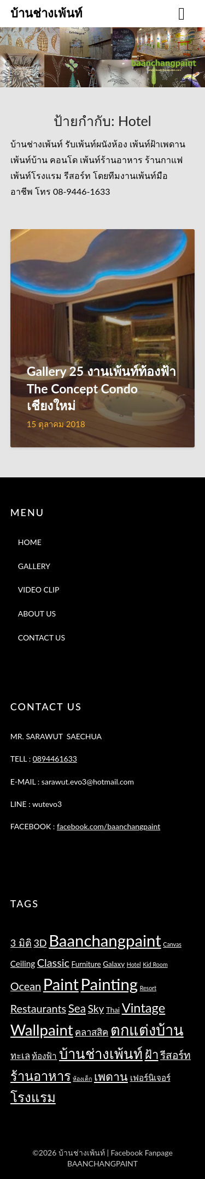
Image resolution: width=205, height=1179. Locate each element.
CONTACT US (41, 637)
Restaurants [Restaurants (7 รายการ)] (38, 1008)
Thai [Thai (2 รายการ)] (113, 1010)
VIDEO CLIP (39, 589)
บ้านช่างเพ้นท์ (46, 12)
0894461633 (55, 758)
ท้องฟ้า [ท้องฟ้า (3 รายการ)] (44, 1056)
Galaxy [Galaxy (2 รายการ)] (114, 964)
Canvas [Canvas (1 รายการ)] (172, 944)
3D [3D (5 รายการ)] (39, 943)
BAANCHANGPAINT (102, 1163)
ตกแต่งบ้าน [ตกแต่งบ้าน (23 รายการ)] (147, 1030)
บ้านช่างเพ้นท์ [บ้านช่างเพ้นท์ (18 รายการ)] (101, 1053)
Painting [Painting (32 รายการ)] (109, 984)
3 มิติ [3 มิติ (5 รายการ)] (21, 943)
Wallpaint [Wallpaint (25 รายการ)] (41, 1030)
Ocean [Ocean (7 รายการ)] (25, 985)
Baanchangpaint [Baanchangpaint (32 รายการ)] (105, 940)
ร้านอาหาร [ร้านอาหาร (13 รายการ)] (40, 1076)
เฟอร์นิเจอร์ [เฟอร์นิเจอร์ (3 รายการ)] (150, 1077)
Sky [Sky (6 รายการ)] (96, 1008)
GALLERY (34, 566)
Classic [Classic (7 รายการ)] (53, 962)
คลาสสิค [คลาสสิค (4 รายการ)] (91, 1032)
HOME (30, 542)
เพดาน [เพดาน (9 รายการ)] (111, 1076)
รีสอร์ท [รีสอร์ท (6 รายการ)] (175, 1055)
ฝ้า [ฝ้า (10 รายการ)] (152, 1054)
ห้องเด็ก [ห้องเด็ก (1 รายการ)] (82, 1078)
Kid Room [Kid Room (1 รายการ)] (155, 964)
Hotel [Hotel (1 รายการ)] (134, 964)
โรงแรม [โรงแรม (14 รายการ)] (33, 1097)
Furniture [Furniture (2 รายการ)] (86, 964)
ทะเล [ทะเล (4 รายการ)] (20, 1055)
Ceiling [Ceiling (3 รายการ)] (22, 963)
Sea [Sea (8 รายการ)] (77, 1008)
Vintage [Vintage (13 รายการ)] (144, 1007)
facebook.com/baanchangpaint (108, 826)
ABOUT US (37, 613)
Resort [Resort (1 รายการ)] (148, 987)
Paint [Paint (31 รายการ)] (61, 984)
